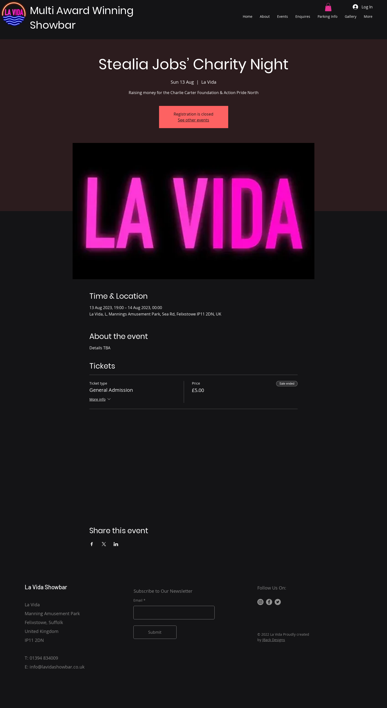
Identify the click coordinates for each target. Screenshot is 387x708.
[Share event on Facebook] (91, 544)
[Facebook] (269, 602)
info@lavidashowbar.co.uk (57, 667)
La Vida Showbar (46, 586)
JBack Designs (273, 639)
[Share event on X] (104, 544)
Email (138, 600)
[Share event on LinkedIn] (116, 544)
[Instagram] (260, 602)
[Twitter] (278, 602)
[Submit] (155, 632)
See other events (193, 120)
